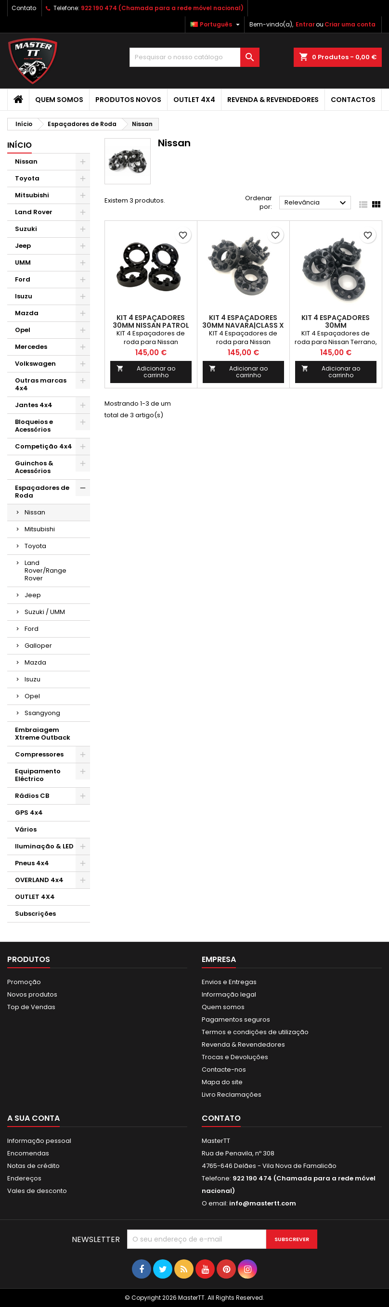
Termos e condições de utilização (255, 1032)
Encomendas (28, 1153)
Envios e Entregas (229, 982)
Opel (22, 329)
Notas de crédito (33, 1165)
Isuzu (23, 296)
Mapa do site (222, 1082)
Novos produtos (32, 994)
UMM (23, 262)
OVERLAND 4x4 (39, 879)
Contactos (353, 99)
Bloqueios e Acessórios (34, 425)
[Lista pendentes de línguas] (216, 24)
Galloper (38, 645)
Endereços (24, 1178)
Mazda (27, 313)
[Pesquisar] (194, 57)
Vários (26, 829)
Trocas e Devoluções (235, 1057)
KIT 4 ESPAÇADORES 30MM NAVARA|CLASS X (243, 321)
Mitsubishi (32, 195)
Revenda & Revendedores (273, 99)
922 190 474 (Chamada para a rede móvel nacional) (162, 8)
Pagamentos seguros (236, 1019)
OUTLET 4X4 (194, 99)
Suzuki (26, 228)
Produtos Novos (128, 99)
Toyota (27, 178)
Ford (22, 279)
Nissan (26, 161)
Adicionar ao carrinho (146, 371)
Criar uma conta (350, 24)
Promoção (24, 982)
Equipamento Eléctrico (38, 775)
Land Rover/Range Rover (45, 570)
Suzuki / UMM (45, 611)
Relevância (317, 203)
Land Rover (33, 212)
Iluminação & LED (44, 846)
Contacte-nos (224, 1069)
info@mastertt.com (262, 1203)
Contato (24, 8)
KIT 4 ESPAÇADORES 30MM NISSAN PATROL (151, 321)
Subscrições (35, 913)
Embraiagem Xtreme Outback (42, 733)
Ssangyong (42, 713)
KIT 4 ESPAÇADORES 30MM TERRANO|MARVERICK (335, 325)
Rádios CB (32, 795)
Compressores (39, 754)
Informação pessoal (39, 1140)
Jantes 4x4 (33, 405)
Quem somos (59, 99)
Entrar (305, 24)
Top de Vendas (31, 1007)
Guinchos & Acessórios (34, 467)
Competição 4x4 (43, 446)
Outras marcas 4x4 (40, 384)
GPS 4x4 (29, 812)
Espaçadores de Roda (42, 491)
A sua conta (33, 1118)
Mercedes (31, 346)
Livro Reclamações (231, 1094)
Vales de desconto (37, 1190)
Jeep (23, 245)
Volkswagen (35, 363)
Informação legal (229, 994)
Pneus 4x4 (32, 863)
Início (19, 145)
